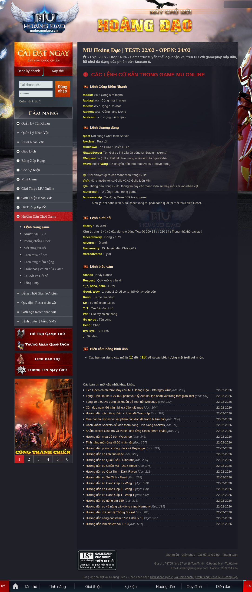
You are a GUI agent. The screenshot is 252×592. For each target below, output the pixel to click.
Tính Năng (57, 586)
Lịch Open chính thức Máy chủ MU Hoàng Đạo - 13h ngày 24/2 (128, 390)
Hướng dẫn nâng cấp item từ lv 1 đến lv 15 (114, 518)
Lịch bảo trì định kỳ (43, 359)
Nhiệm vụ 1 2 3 (35, 234)
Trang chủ (85, 57)
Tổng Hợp (31, 283)
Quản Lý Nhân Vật (35, 133)
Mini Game (29, 179)
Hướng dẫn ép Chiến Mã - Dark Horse (111, 465)
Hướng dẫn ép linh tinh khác (105, 454)
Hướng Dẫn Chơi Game (38, 216)
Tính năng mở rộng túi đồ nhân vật (109, 442)
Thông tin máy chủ (43, 370)
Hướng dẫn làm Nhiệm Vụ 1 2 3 (107, 524)
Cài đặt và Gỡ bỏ (36, 276)
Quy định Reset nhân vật (38, 302)
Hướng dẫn (165, 586)
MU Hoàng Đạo (43, 21)
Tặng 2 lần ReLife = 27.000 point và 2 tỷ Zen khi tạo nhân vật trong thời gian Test (140, 396)
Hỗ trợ (43, 334)
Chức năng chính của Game (43, 269)
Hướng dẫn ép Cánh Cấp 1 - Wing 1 (110, 495)
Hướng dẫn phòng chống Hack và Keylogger (116, 448)
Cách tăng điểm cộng (39, 262)
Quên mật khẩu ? (30, 101)
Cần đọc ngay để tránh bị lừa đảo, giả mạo (114, 407)
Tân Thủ (30, 586)
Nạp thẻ (58, 71)
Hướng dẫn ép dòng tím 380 (105, 500)
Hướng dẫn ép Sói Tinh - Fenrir (107, 477)
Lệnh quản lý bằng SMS (38, 321)
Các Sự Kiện (30, 170)
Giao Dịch (28, 151)
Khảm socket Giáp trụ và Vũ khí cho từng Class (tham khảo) (126, 431)
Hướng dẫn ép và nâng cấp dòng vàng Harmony (118, 506)
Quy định (194, 586)
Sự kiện (130, 586)
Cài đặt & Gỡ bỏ (209, 554)
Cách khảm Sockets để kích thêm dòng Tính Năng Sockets (126, 425)
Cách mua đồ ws (35, 255)
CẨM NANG (43, 111)
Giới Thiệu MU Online (37, 188)
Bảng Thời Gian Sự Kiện (39, 293)
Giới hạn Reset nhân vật (38, 312)
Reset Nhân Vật (32, 142)
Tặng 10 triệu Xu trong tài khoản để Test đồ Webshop (121, 401)
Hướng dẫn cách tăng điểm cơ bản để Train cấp (118, 413)
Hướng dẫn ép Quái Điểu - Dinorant (110, 460)
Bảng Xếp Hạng (33, 160)
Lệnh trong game (37, 227)
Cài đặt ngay (43, 54)
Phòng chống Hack (37, 241)
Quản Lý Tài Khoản (35, 123)
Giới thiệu (172, 554)
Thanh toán (230, 554)
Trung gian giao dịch (43, 345)
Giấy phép (188, 554)
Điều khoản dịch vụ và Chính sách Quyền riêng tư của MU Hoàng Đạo (194, 577)
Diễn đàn (224, 586)
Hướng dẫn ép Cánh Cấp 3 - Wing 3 (110, 483)
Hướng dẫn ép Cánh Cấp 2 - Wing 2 (110, 489)
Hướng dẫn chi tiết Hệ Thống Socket (110, 512)
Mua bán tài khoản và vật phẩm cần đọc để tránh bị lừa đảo (126, 419)
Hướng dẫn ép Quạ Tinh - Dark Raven (111, 471)
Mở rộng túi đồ (35, 248)
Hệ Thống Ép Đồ (33, 207)
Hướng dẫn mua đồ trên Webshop (109, 436)
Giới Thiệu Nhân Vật (36, 198)
